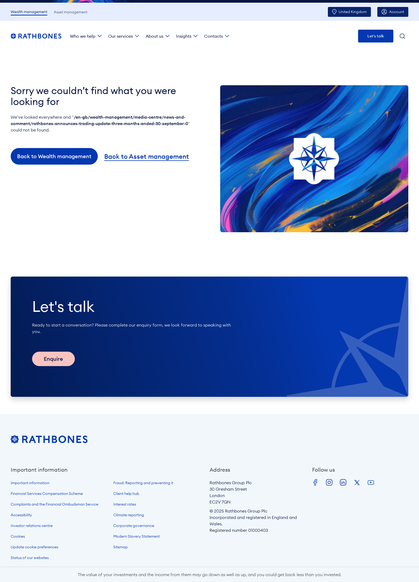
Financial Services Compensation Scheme (47, 493)
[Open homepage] (49, 441)
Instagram (329, 482)
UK (353, 11)
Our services (120, 36)
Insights (183, 36)
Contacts (213, 36)
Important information (30, 482)
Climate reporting (128, 515)
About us (154, 36)
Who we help (82, 36)
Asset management (70, 12)
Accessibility (21, 515)
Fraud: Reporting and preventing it (143, 482)
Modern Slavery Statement (136, 536)
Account (396, 11)
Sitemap (120, 547)
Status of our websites (30, 557)
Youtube (371, 482)
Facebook (315, 482)
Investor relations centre (32, 525)
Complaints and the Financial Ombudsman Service (54, 504)
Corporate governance (133, 525)
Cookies (18, 536)
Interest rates (124, 504)
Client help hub (126, 493)
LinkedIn (343, 482)
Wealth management (29, 11)
